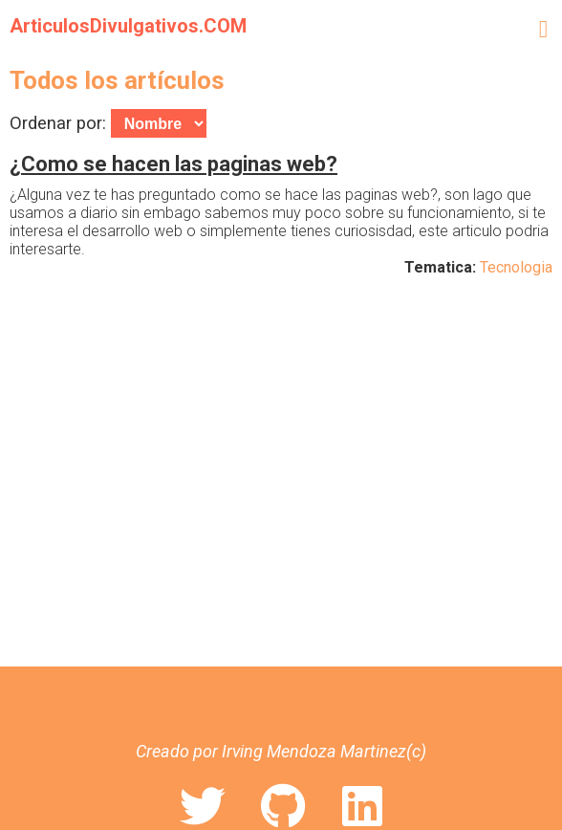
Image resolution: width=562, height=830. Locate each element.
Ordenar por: (108, 123)
